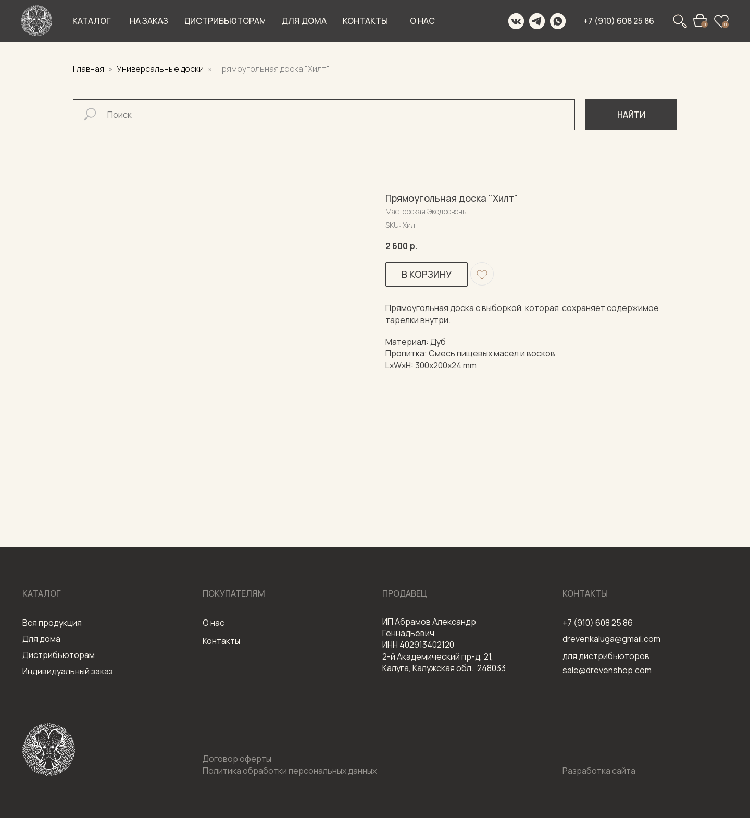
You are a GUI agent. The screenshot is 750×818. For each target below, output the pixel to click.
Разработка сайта (598, 770)
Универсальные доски (161, 69)
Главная (88, 69)
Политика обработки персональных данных (290, 770)
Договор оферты (237, 758)
